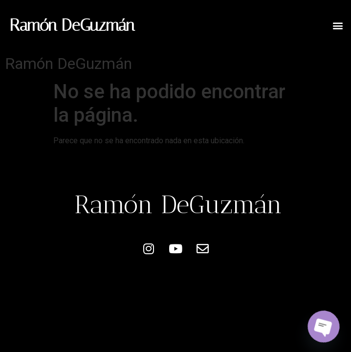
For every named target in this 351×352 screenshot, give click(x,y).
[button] (338, 25)
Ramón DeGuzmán (72, 25)
